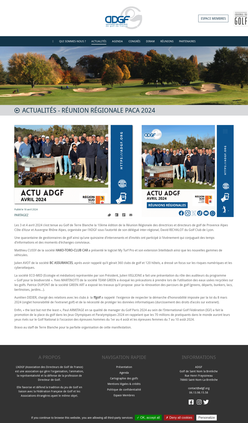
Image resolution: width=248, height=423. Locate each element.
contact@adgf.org (198, 388)
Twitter (109, 214)
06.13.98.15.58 (198, 392)
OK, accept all (148, 417)
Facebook (116, 214)
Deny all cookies (179, 417)
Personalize (206, 417)
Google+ (123, 214)
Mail (130, 215)
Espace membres (213, 18)
